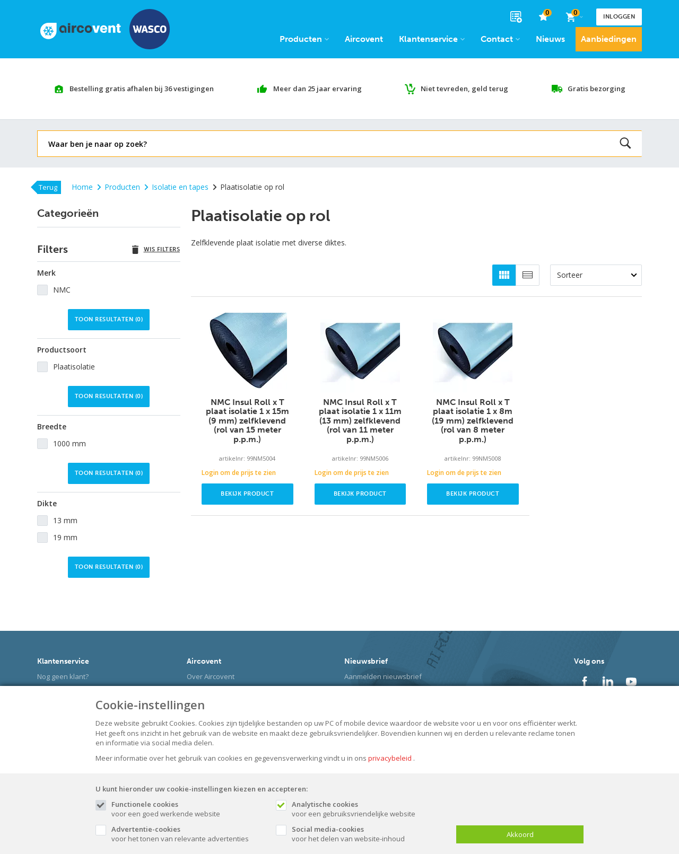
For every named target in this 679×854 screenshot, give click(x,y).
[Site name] (105, 29)
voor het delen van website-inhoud (369, 833)
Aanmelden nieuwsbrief (383, 676)
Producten (304, 39)
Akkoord (520, 834)
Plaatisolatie (74, 367)
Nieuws (550, 39)
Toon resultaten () (109, 319)
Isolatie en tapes (176, 187)
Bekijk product (247, 493)
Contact (500, 39)
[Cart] (574, 17)
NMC (62, 290)
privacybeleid (390, 758)
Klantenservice (432, 39)
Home (82, 187)
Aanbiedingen (609, 39)
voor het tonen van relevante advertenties (188, 833)
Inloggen (619, 16)
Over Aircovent (210, 676)
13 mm (65, 520)
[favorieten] (543, 17)
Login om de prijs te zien (239, 472)
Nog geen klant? (63, 676)
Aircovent (364, 39)
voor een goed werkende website (188, 808)
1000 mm (69, 443)
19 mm (65, 537)
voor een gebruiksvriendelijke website (369, 808)
